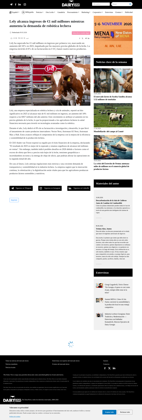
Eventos (118, 12)
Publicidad (128, 12)
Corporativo (97, 12)
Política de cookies (14, 416)
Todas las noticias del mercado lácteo (17, 361)
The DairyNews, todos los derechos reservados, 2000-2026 (30, 400)
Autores (105, 361)
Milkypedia (28, 12)
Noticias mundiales (12, 364)
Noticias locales (10, 367)
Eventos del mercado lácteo (60, 364)
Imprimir (14, 200)
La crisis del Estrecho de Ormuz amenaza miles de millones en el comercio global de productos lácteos (111, 166)
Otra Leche (50, 12)
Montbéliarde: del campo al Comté (108, 131)
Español (13, 12)
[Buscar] (119, 4)
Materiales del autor (107, 183)
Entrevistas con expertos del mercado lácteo (66, 361)
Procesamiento (72, 12)
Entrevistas (109, 12)
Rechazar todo (125, 412)
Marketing (85, 12)
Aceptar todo (109, 412)
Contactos (106, 364)
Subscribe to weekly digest (81, 33)
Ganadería (61, 12)
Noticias (39, 12)
